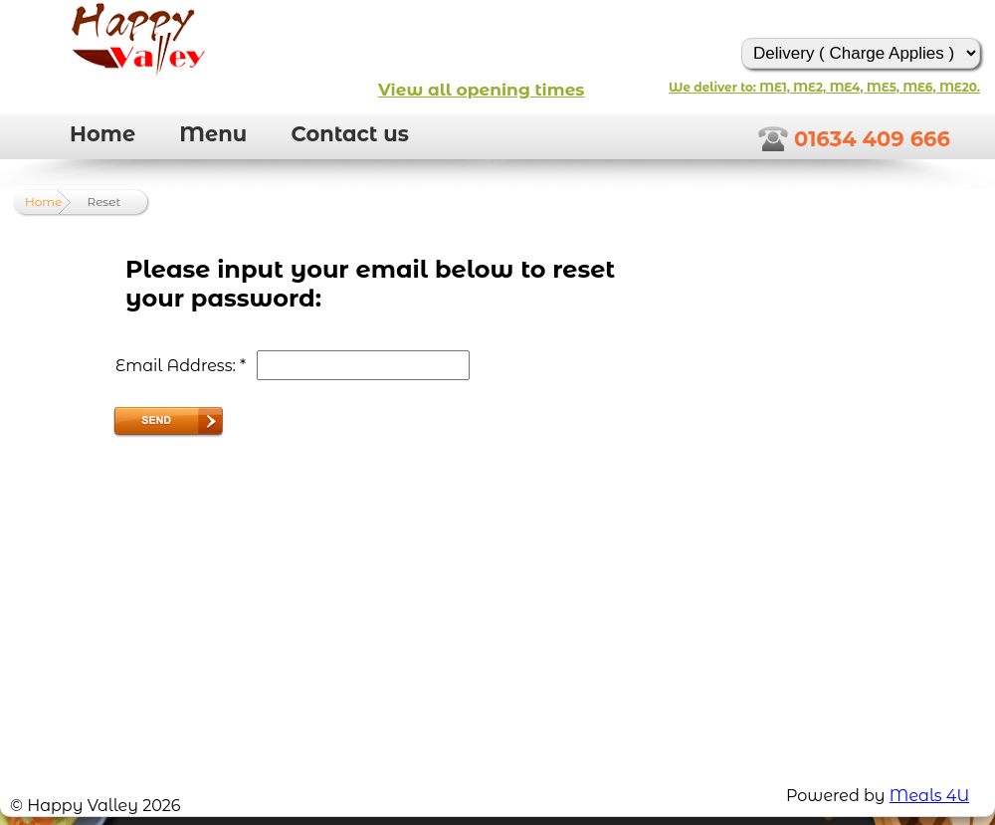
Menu (213, 133)
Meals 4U (929, 795)
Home (102, 133)
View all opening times (481, 90)
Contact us (350, 133)
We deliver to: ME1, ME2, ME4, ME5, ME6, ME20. (824, 87)
